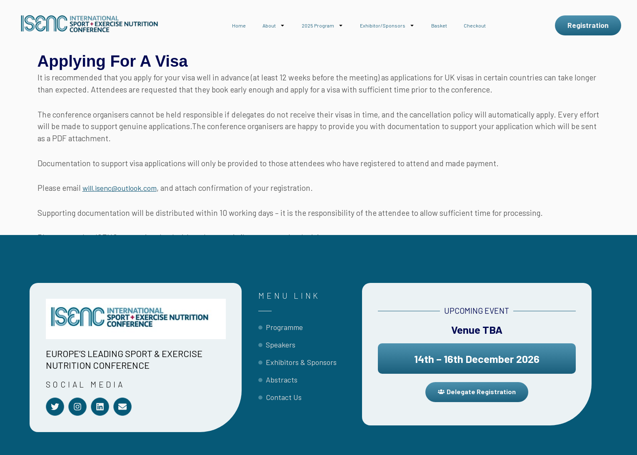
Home (239, 25)
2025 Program (322, 25)
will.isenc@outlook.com (123, 187)
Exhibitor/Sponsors (387, 25)
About (273, 25)
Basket (439, 25)
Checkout (475, 25)
